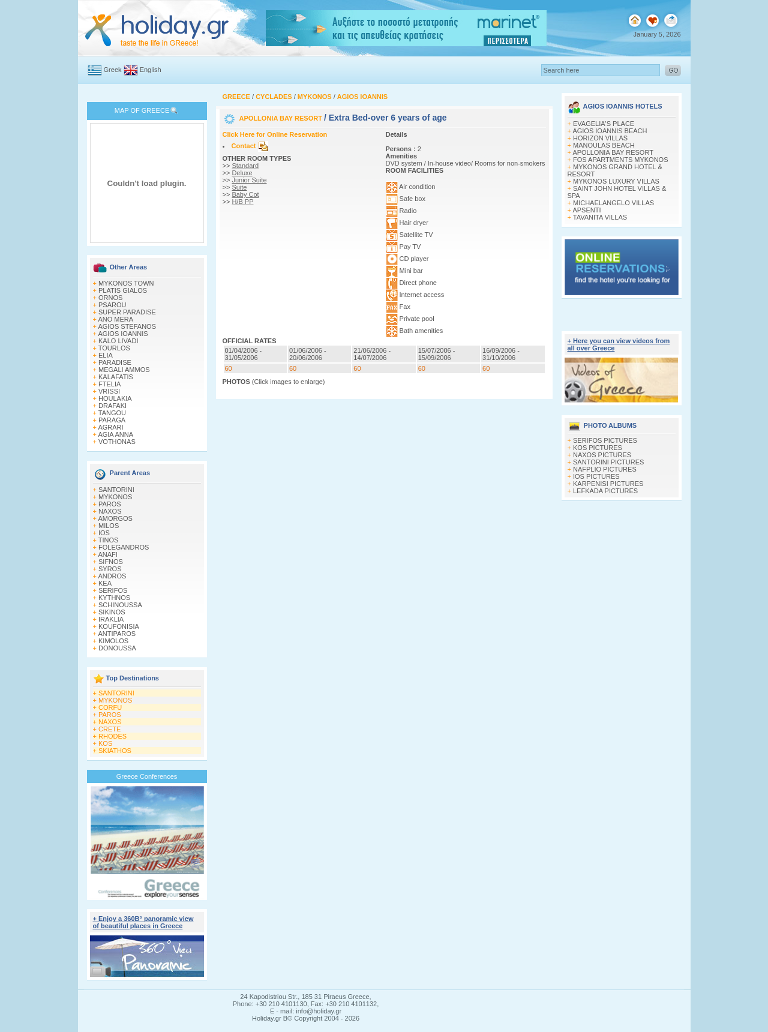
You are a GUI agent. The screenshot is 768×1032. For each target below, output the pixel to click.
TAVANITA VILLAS (600, 217)
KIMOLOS (113, 640)
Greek (113, 69)
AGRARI (110, 427)
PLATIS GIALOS (122, 290)
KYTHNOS (114, 597)
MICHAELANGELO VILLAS (613, 202)
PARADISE (114, 362)
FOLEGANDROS (123, 547)
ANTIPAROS (117, 633)
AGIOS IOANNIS (123, 333)
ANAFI (107, 554)
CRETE (109, 729)
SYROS (110, 568)
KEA (105, 583)
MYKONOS (115, 496)
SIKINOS (111, 612)
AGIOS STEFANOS (127, 326)
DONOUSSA (117, 648)
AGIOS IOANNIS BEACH (609, 130)
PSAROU (112, 304)
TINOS (108, 540)
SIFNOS (110, 561)
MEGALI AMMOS (124, 369)
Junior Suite (249, 180)
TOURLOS (114, 348)
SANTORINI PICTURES (608, 462)
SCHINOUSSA (120, 604)
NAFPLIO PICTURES (605, 469)
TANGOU (112, 412)
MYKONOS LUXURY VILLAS (616, 181)
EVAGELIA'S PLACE (603, 123)
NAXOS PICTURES (602, 454)
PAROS (109, 504)
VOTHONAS (117, 441)
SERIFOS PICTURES (605, 440)
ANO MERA (115, 319)
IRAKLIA (111, 619)
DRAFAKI (112, 405)
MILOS (108, 525)
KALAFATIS (115, 376)
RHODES (112, 736)
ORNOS (110, 297)
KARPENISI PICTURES (608, 483)
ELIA (105, 355)
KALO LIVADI (118, 340)
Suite (239, 187)
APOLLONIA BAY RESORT (281, 118)
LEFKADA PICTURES (605, 490)
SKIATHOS (114, 750)
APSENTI (586, 210)
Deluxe (242, 172)
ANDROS (112, 576)
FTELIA (109, 384)
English (150, 69)
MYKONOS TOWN (126, 283)
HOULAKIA (115, 398)
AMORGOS (115, 518)
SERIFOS (112, 590)
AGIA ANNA (115, 434)
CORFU (110, 707)
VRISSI (109, 391)
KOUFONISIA (118, 626)
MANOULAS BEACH (604, 145)
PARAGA (111, 420)
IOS (104, 532)
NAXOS (110, 511)
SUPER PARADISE (127, 312)
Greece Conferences (147, 776)
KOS (105, 743)
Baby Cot (245, 194)
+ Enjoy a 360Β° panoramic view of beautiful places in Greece (143, 922)
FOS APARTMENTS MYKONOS (620, 159)
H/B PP (242, 201)
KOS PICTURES (597, 447)
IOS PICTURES (596, 476)
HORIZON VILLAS (600, 138)
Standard (245, 165)
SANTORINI (116, 489)
